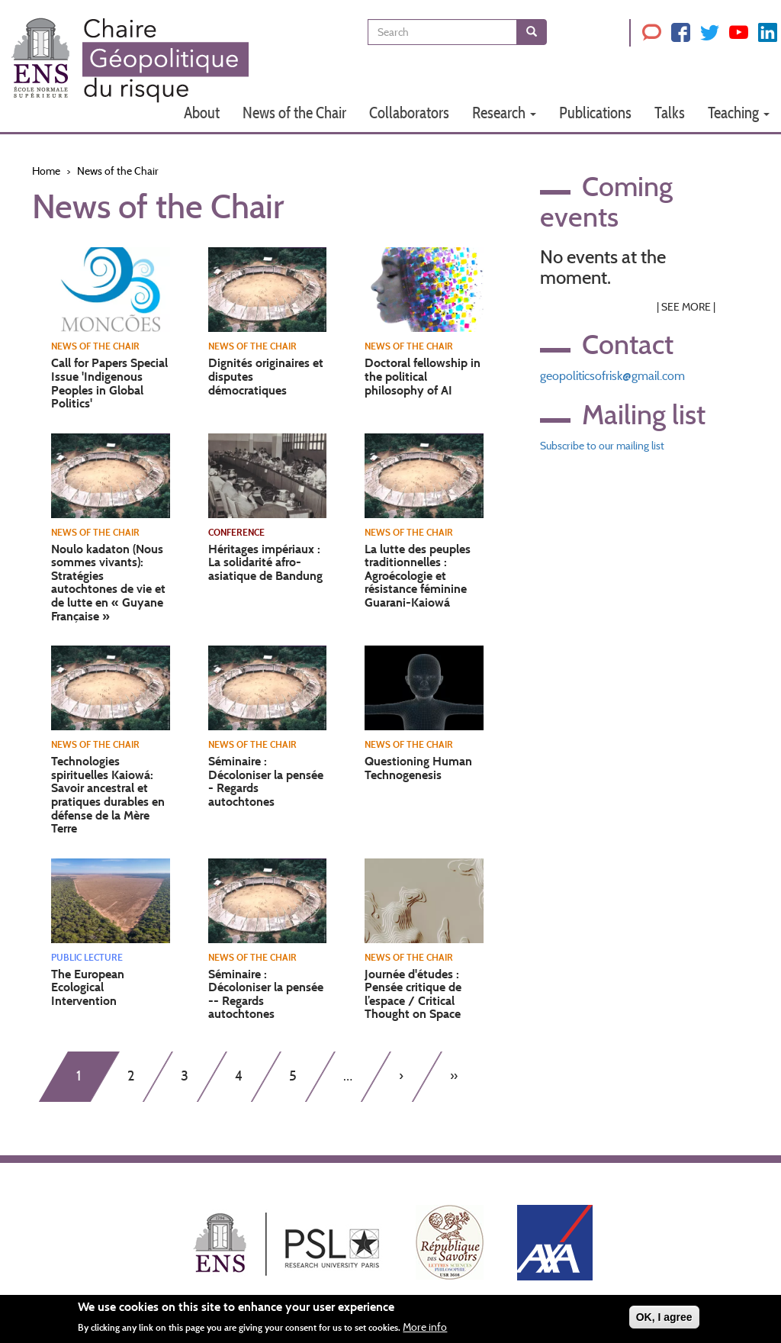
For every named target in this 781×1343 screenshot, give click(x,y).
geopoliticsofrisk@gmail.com (612, 376)
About (202, 112)
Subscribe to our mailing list (602, 445)
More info (425, 1332)
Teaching (739, 112)
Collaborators (409, 112)
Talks (669, 112)
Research (504, 112)
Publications (595, 112)
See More (686, 307)
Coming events (606, 201)
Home (46, 171)
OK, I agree (664, 1322)
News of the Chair (294, 112)
